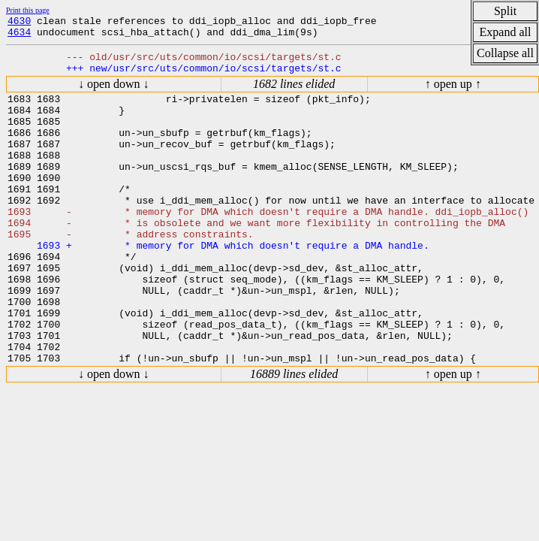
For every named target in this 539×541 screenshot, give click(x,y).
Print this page (28, 10)
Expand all (505, 32)
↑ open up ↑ (453, 92)
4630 (19, 22)
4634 (19, 36)
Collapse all (505, 53)
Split (505, 11)
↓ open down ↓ (113, 92)
